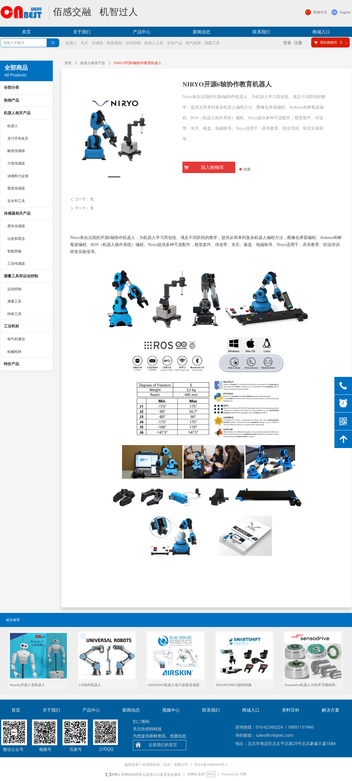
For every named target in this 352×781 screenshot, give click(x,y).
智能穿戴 (14, 251)
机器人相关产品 (92, 63)
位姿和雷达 (16, 239)
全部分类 (11, 87)
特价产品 (11, 364)
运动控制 (14, 289)
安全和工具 (16, 201)
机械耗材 (14, 352)
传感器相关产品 (17, 213)
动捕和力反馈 (17, 176)
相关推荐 (13, 620)
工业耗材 (11, 326)
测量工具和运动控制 (21, 276)
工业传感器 (16, 264)
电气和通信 (16, 339)
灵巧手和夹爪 (17, 138)
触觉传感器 (16, 151)
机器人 (12, 126)
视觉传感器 (16, 188)
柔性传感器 (16, 226)
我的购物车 (329, 42)
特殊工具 (14, 314)
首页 (68, 63)
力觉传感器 (16, 163)
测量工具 (14, 301)
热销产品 (11, 100)
